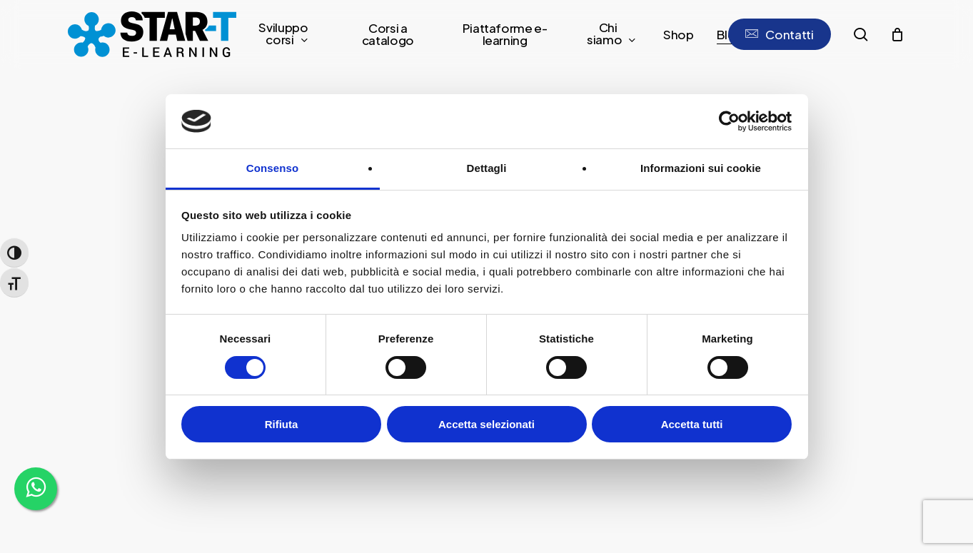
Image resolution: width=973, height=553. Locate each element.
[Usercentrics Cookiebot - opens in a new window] (729, 121)
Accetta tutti (692, 424)
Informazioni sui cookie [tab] (700, 168)
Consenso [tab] (272, 168)
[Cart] (897, 34)
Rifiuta (281, 424)
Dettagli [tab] (487, 168)
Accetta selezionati (486, 424)
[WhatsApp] (35, 488)
